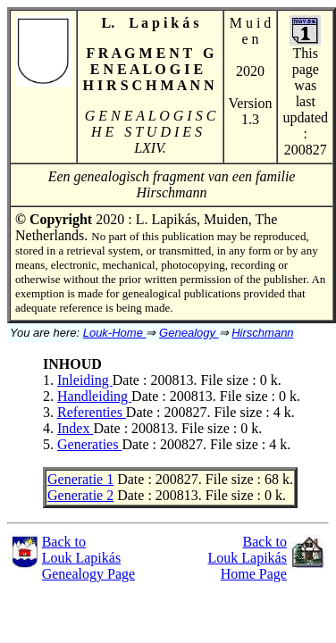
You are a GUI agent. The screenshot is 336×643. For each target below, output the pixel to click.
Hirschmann (262, 332)
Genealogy (189, 332)
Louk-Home (115, 332)
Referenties (91, 412)
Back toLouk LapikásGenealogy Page (88, 557)
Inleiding (85, 380)
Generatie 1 (80, 479)
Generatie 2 (80, 495)
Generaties (89, 444)
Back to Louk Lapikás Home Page (247, 557)
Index (75, 428)
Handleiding (94, 396)
